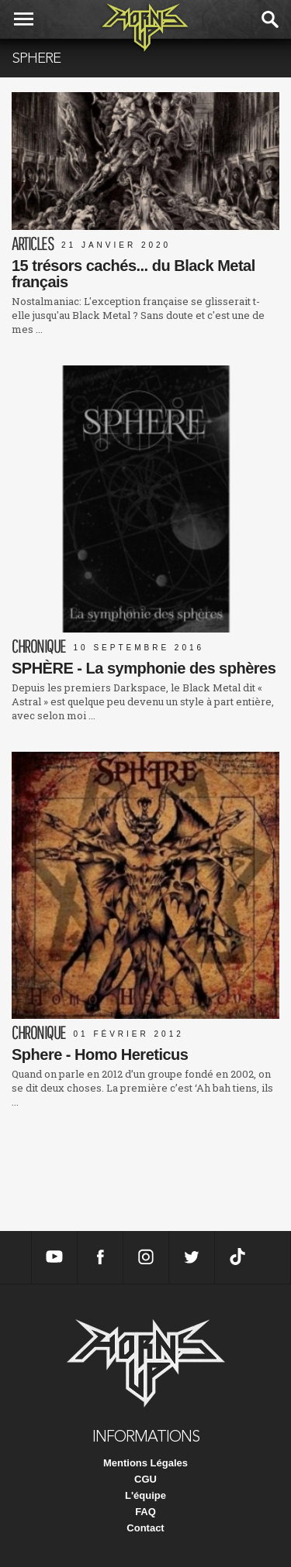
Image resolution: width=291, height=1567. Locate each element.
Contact (145, 1528)
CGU (145, 1479)
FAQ (145, 1511)
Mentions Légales (145, 1463)
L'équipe (145, 1495)
